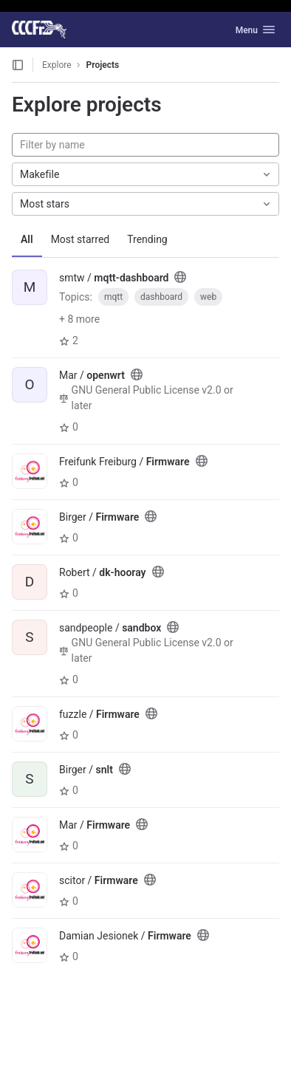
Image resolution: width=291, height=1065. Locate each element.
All (27, 239)
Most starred (80, 239)
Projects (103, 65)
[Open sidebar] (18, 65)
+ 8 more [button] (79, 319)
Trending (147, 239)
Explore (57, 65)
